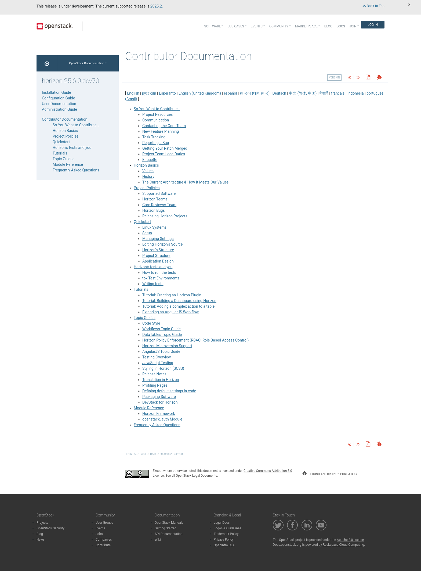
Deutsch (279, 93)
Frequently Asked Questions (157, 425)
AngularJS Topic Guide (161, 351)
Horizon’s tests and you (153, 267)
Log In (373, 25)
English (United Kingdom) (200, 93)
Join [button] (353, 26)
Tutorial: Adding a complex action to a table (178, 306)
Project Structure (156, 255)
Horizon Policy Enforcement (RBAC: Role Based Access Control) (195, 340)
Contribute (103, 545)
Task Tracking (153, 137)
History (148, 176)
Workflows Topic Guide (161, 329)
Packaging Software (159, 396)
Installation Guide (56, 92)
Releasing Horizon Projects (164, 216)
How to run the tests (159, 272)
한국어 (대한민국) (255, 93)
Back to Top (373, 6)
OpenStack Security (50, 528)
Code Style (151, 323)
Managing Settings (158, 238)
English (133, 93)
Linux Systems (154, 227)
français (337, 93)
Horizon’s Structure (158, 250)
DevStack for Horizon (159, 402)
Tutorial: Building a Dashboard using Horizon (179, 301)
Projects (42, 523)
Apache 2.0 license (350, 540)
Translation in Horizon (160, 380)
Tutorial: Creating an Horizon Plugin (171, 295)
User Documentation (59, 104)
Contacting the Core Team (164, 126)
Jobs (99, 534)
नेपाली (324, 93)
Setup (147, 233)
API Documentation (169, 534)
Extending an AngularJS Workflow (170, 312)
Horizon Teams (155, 199)
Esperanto (167, 93)
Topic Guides (144, 317)
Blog (328, 26)
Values (148, 171)
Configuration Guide (58, 98)
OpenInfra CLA (224, 545)
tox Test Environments (160, 278)
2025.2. (156, 6)
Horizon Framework (158, 413)
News (41, 539)
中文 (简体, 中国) (303, 93)
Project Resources (157, 114)
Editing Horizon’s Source (162, 244)
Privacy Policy (224, 539)
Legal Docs (222, 523)
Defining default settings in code (169, 391)
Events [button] (257, 26)
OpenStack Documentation (86, 63)
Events (100, 528)
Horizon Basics (146, 165)
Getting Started (165, 528)
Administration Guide (59, 109)
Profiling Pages (155, 385)
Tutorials (141, 289)
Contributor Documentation (64, 119)
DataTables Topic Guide (162, 334)
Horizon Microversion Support (167, 346)
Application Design (158, 261)
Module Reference (149, 408)
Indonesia (355, 93)
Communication (155, 120)
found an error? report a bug (329, 473)
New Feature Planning (160, 131)
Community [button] (278, 26)
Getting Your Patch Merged (164, 148)
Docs (341, 26)
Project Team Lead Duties (163, 154)
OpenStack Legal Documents (196, 475)
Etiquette (149, 159)
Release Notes (154, 374)
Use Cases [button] (235, 26)
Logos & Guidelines (227, 528)
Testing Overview (156, 357)
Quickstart (142, 222)
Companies (104, 539)
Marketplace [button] (306, 26)
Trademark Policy (226, 534)
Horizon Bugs (153, 210)
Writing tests (153, 284)
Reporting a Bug (155, 143)
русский (149, 93)
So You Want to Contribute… (157, 109)
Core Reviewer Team (159, 205)
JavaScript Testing (157, 363)
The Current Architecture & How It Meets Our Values (185, 182)
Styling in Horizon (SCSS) (163, 368)
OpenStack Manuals (169, 523)
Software (212, 26)
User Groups (104, 523)
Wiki (158, 539)
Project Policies (147, 188)
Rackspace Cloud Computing (343, 545)
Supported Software (159, 193)
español (230, 93)
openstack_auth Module (162, 419)
